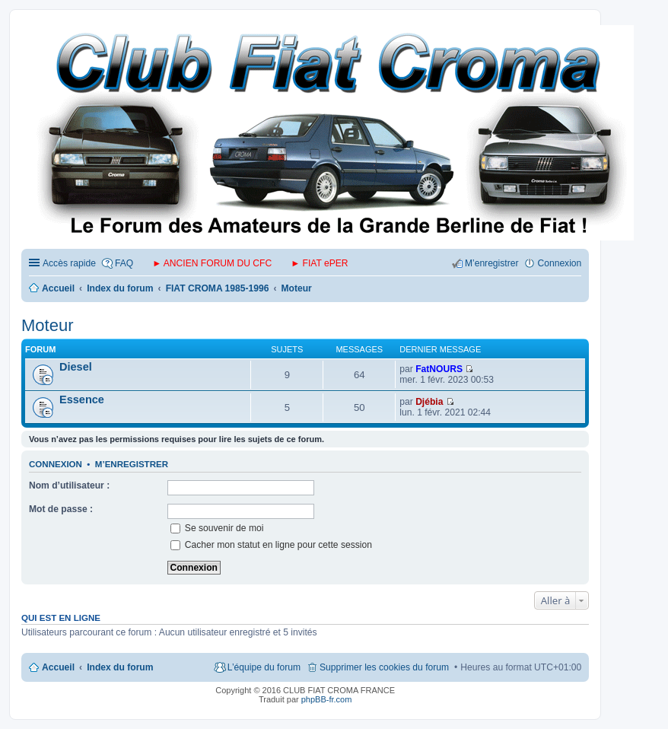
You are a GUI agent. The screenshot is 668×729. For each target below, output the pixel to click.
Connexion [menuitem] (559, 263)
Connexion (55, 464)
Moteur (47, 325)
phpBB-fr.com (326, 699)
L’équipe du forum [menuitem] (264, 667)
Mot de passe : (61, 509)
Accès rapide (69, 263)
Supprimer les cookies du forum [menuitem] (384, 667)
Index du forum (120, 667)
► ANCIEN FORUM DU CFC (212, 263)
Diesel (75, 367)
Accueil (58, 667)
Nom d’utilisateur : (69, 485)
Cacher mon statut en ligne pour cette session (271, 545)
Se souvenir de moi (217, 528)
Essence (81, 399)
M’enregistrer (131, 464)
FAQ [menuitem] (124, 263)
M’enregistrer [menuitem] (492, 263)
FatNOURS (439, 369)
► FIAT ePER (319, 263)
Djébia (429, 401)
